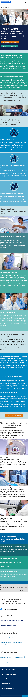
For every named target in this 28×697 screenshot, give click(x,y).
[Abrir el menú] (25, 2)
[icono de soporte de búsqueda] (21, 2)
